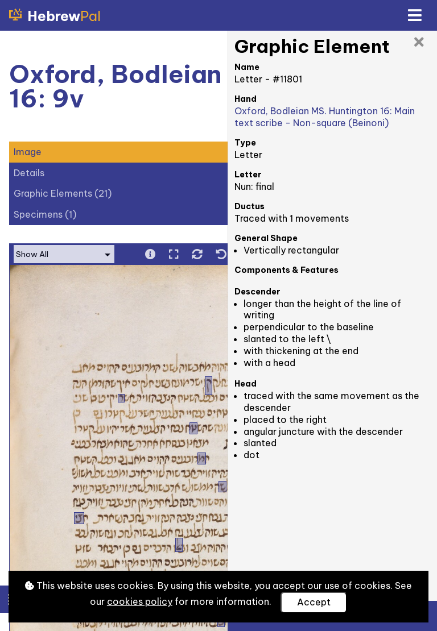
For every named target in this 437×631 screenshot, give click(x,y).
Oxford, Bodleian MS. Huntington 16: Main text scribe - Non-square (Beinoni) (324, 116)
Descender (257, 292)
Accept (314, 602)
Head (245, 384)
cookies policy (139, 601)
